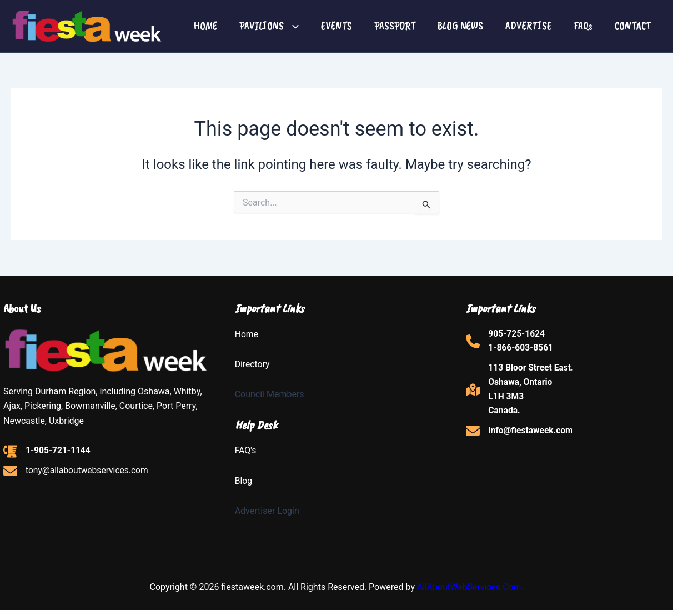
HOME (205, 26)
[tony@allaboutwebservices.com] (77, 471)
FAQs (583, 26)
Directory (252, 364)
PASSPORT (394, 26)
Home (247, 334)
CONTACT (633, 26)
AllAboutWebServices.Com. (470, 587)
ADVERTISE (528, 26)
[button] (291, 26)
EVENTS (336, 26)
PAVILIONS (269, 26)
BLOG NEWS (460, 26)
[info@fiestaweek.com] (520, 433)
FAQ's (246, 450)
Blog (244, 481)
